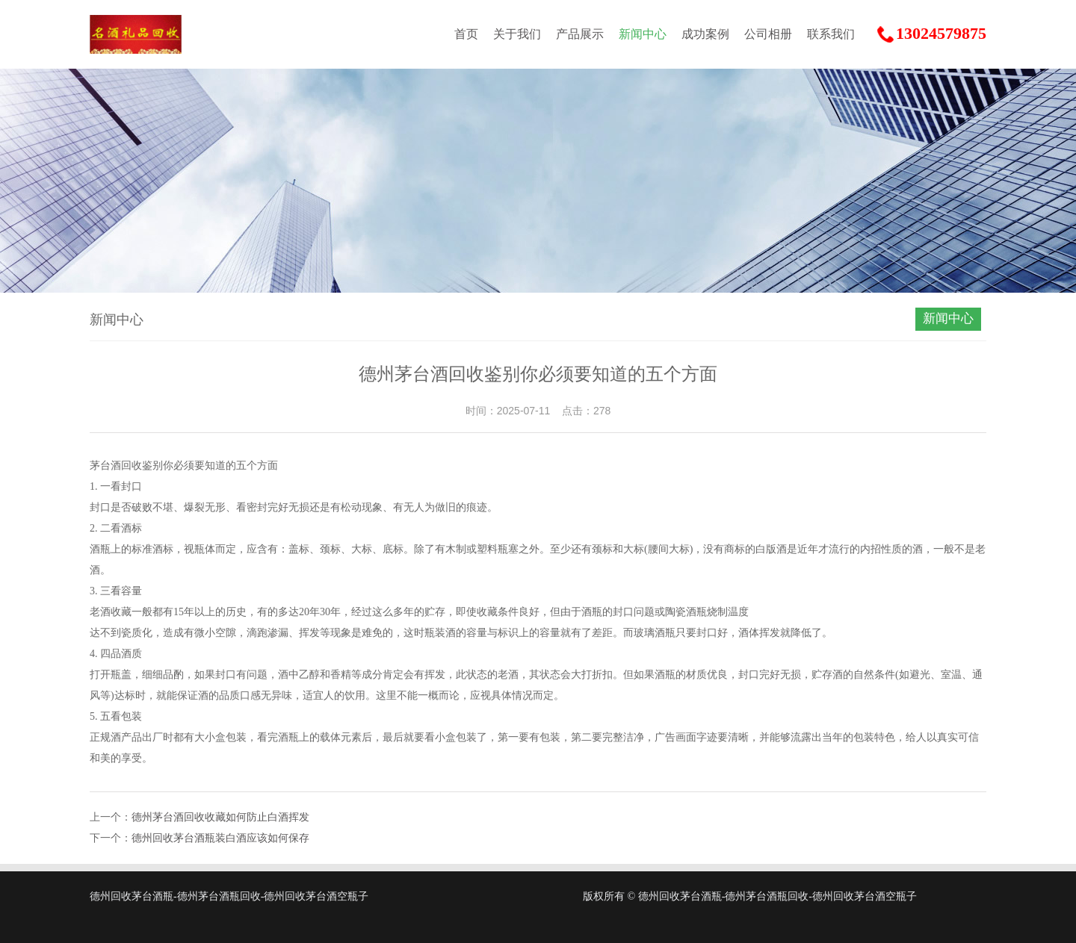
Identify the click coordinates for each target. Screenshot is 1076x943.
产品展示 (580, 34)
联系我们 (831, 34)
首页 (466, 34)
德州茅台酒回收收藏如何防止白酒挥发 (220, 817)
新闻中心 (643, 34)
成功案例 (705, 34)
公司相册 (768, 34)
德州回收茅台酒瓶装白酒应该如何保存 (220, 838)
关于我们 (517, 34)
